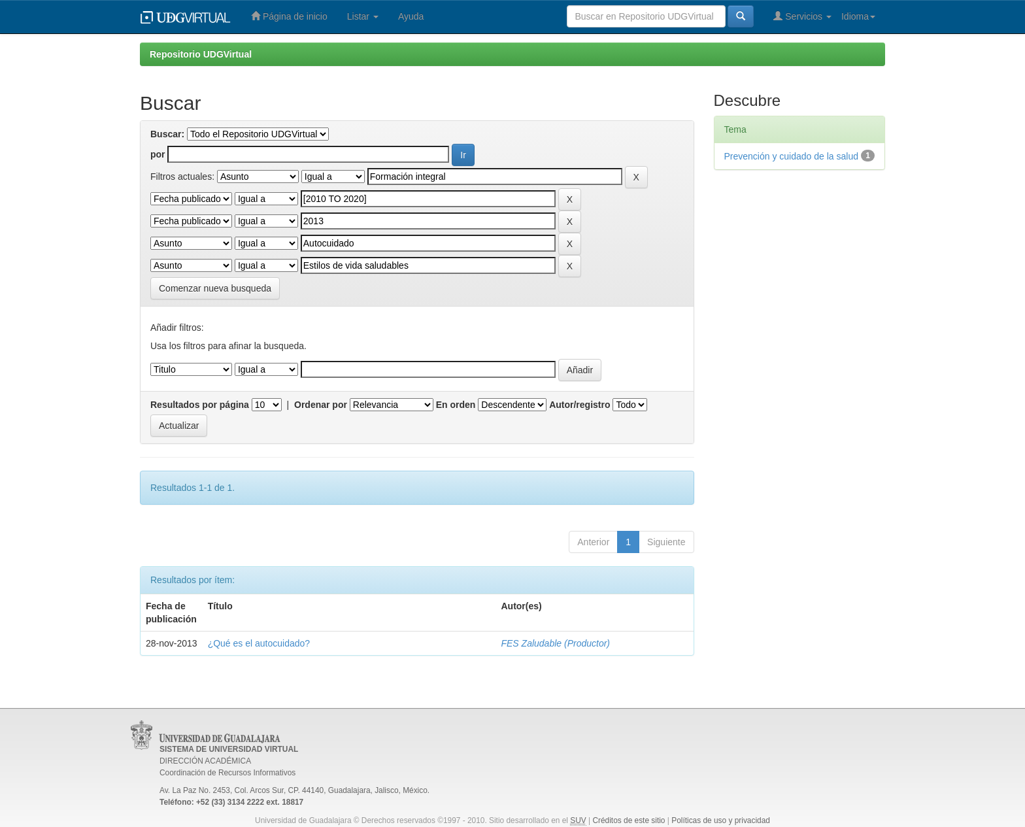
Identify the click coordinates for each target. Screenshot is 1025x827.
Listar (362, 16)
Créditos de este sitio (628, 820)
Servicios (802, 16)
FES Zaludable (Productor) (555, 643)
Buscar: (167, 134)
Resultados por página (199, 404)
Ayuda (411, 16)
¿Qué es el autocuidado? (259, 643)
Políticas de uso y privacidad (720, 820)
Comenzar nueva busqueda (215, 288)
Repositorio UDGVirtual (201, 54)
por (157, 154)
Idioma (858, 16)
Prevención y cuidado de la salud (791, 156)
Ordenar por (320, 404)
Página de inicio (289, 16)
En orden (456, 404)
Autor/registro (579, 404)
